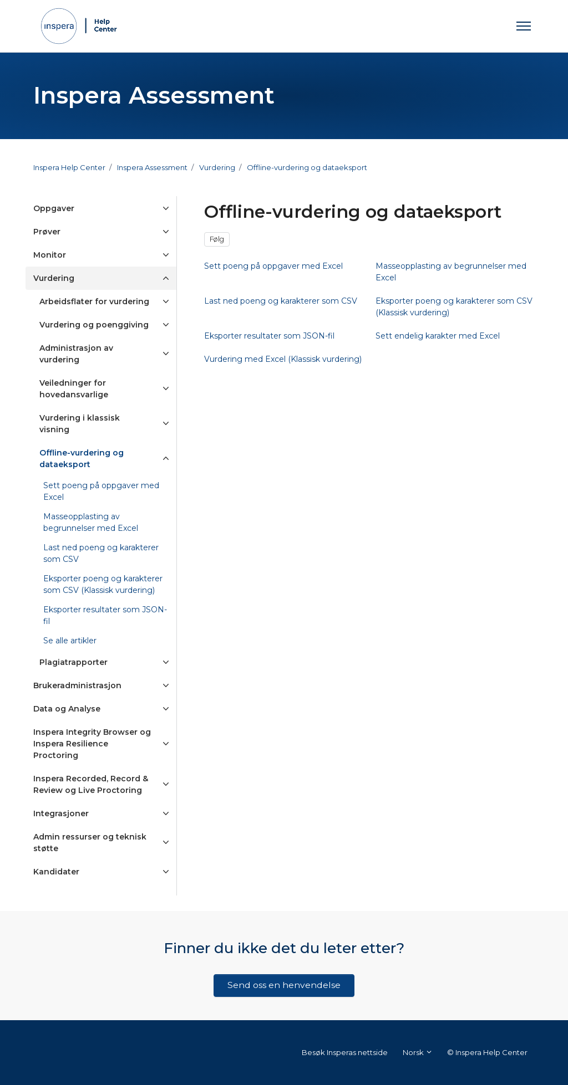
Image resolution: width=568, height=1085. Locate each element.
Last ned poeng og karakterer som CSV (101, 553)
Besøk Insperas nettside (345, 1052)
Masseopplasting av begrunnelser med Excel (90, 522)
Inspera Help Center (69, 167)
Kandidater (56, 872)
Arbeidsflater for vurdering (94, 301)
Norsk (418, 1052)
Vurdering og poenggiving (94, 325)
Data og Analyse (66, 709)
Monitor (49, 255)
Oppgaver (53, 208)
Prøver (46, 232)
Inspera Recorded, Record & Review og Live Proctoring (90, 784)
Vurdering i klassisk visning (79, 423)
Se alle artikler (70, 641)
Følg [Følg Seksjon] (217, 239)
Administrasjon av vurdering (76, 354)
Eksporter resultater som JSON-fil (105, 615)
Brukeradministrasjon (77, 685)
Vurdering (217, 167)
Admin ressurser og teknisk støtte (89, 842)
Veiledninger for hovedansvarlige (73, 389)
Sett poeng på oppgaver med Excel (101, 491)
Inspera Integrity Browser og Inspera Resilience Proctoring (92, 743)
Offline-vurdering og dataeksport (307, 167)
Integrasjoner (61, 813)
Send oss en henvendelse (284, 985)
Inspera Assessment (152, 167)
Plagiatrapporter (73, 662)
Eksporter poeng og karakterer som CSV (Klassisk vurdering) (103, 584)
